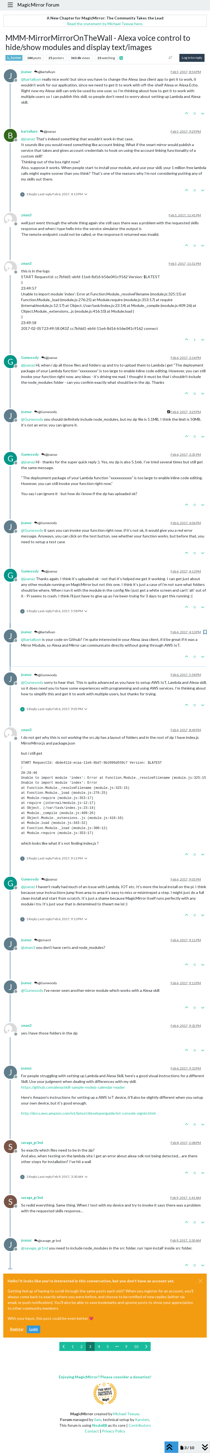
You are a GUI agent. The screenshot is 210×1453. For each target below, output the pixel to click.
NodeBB (99, 1425)
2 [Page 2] (81, 1346)
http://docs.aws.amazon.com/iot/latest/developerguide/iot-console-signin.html (88, 1113)
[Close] (200, 1281)
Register (17, 1329)
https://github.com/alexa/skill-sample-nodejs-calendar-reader (73, 1087)
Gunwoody (30, 358)
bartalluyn (29, 131)
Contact (92, 1431)
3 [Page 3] (90, 1346)
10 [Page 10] (136, 1346)
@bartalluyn (44, 72)
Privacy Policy (113, 1431)
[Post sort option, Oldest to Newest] (170, 58)
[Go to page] (117, 1346)
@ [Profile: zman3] (28, 947)
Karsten (142, 1419)
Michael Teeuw (126, 1413)
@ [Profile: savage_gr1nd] (34, 1248)
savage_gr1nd (32, 1143)
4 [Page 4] (99, 1346)
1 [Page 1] (73, 1346)
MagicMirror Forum (38, 5)
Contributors (140, 1425)
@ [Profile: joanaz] (28, 138)
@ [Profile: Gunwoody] (32, 419)
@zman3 (42, 940)
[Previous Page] (63, 1346)
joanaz (26, 72)
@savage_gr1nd (47, 1241)
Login (33, 1329)
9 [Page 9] (126, 1346)
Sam (97, 1419)
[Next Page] (146, 1346)
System (14, 58)
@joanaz (48, 131)
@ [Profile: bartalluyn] (31, 79)
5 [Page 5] (108, 1346)
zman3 (26, 215)
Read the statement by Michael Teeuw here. (105, 23)
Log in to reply (192, 58)
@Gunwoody (45, 412)
